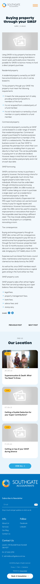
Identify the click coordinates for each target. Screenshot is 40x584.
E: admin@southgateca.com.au (13, 556)
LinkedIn (23, 527)
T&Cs (18, 567)
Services (5, 527)
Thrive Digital (23, 571)
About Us (5, 523)
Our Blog (5, 530)
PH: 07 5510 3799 (8, 552)
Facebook (23, 523)
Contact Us (6, 534)
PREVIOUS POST (15, 325)
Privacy (13, 567)
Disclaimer (25, 567)
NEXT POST (33, 325)
